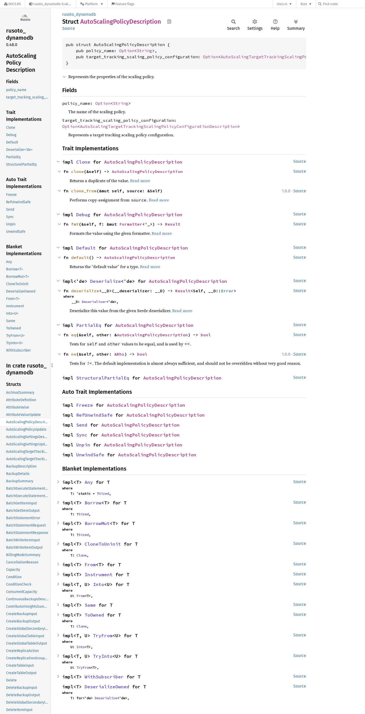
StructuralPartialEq (102, 378)
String (144, 50)
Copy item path (169, 21)
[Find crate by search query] (343, 4)
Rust (303, 4)
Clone (83, 162)
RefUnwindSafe (94, 415)
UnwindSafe (90, 455)
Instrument (99, 574)
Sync (81, 435)
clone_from (84, 190)
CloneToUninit (103, 544)
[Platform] (91, 4)
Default (86, 248)
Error (227, 290)
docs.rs (282, 4)
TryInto (103, 656)
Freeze (84, 405)
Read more (140, 180)
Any (89, 482)
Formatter (130, 224)
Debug (83, 214)
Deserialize (105, 281)
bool (206, 334)
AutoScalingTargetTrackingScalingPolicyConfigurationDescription (158, 126)
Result (172, 224)
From (90, 564)
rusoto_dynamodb (79, 14)
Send (81, 425)
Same (90, 605)
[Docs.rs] (12, 4)
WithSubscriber (104, 677)
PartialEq (88, 325)
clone (77, 171)
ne (73, 354)
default (80, 257)
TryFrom (103, 635)
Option (126, 50)
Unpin (83, 445)
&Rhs (119, 354)
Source (68, 28)
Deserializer (94, 301)
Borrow (93, 503)
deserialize (85, 290)
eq (73, 334)
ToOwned (94, 615)
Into (98, 584)
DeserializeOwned (107, 687)
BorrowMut (97, 523)
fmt (75, 224)
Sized (104, 493)
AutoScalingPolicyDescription (143, 162)
